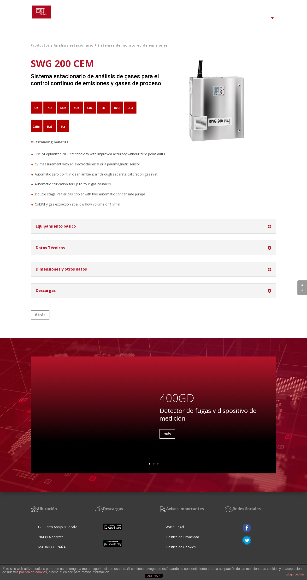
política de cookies (33, 572)
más (167, 436)
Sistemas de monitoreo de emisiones (132, 45)
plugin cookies (295, 574)
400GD (176, 400)
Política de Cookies (181, 547)
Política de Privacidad (182, 537)
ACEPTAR (153, 575)
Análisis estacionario (74, 45)
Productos (40, 45)
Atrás (40, 314)
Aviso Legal (175, 527)
